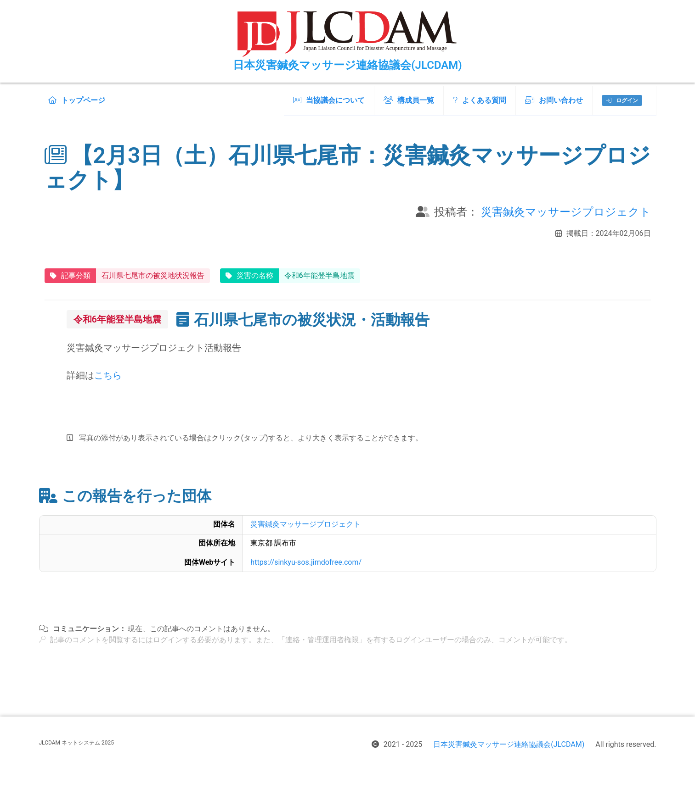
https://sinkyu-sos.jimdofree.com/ (306, 562)
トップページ (76, 100)
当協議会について (329, 100)
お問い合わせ (554, 100)
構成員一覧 (409, 100)
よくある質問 (479, 100)
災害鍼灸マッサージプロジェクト (566, 212)
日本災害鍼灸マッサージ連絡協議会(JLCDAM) (508, 744)
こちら (108, 375)
